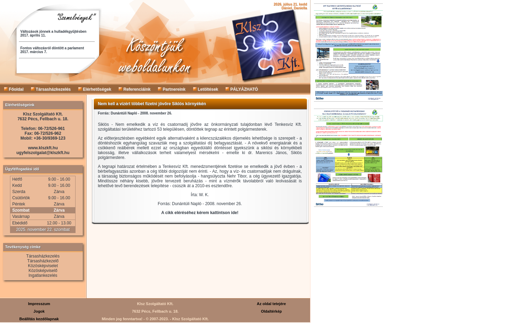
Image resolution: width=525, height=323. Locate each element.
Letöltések (205, 89)
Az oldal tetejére (271, 304)
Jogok (38, 311)
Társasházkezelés (51, 89)
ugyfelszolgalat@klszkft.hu (43, 152)
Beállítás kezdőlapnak (39, 319)
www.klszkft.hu (43, 147)
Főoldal (13, 89)
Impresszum (39, 304)
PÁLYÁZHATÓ (242, 89)
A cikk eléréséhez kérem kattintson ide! (200, 212)
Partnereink (171, 89)
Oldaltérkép (271, 311)
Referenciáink (134, 89)
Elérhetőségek (94, 89)
